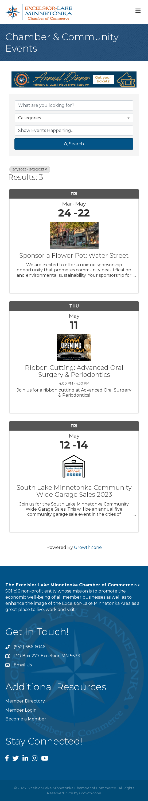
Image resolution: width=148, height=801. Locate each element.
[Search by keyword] (74, 105)
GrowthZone (88, 547)
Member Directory (25, 701)
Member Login (21, 710)
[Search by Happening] (74, 131)
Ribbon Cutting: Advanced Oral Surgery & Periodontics (74, 371)
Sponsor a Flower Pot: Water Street (74, 255)
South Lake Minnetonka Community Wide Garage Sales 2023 (74, 491)
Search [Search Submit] (74, 143)
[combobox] (74, 118)
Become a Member (25, 719)
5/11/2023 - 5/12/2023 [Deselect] (30, 169)
